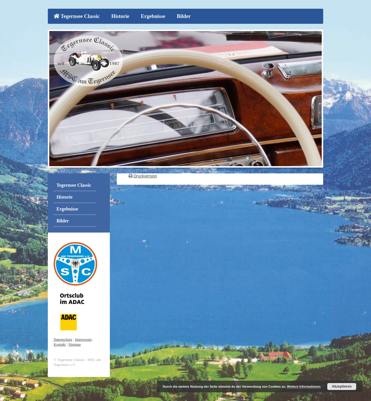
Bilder (184, 16)
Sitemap (74, 344)
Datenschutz (63, 339)
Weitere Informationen (304, 386)
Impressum (83, 339)
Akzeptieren (342, 386)
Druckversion (145, 176)
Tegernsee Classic (77, 16)
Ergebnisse (153, 16)
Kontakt (60, 344)
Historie (120, 16)
